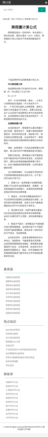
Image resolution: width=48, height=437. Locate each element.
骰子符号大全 (12, 406)
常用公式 (19, 19)
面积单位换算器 (13, 285)
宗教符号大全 (12, 410)
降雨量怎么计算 (13, 342)
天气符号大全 (12, 418)
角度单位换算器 (13, 305)
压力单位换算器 (13, 293)
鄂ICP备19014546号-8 (33, 427)
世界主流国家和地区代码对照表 (20, 357)
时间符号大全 (12, 402)
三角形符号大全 (13, 390)
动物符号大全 (12, 382)
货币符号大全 (12, 394)
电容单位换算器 (13, 309)
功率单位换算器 (13, 297)
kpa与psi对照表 (13, 330)
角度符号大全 (12, 398)
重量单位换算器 (13, 281)
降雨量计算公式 (31, 19)
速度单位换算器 (13, 313)
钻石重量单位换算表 (15, 353)
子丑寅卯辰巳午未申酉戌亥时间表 (21, 349)
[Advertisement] (24, 61)
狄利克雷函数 (12, 361)
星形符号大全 (12, 386)
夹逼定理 (10, 345)
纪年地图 (26, 429)
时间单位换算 (12, 334)
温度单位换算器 (13, 277)
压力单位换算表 (13, 338)
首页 (13, 19)
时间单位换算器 (13, 301)
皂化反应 (10, 365)
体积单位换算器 (13, 289)
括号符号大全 (12, 414)
